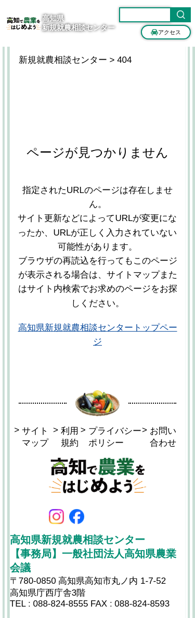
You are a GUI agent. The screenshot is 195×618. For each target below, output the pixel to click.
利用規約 (66, 437)
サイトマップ (31, 437)
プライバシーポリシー (111, 437)
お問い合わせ (159, 437)
